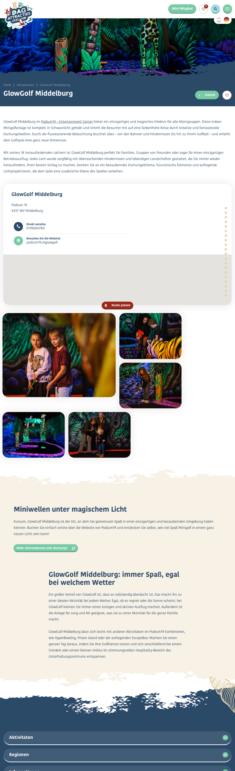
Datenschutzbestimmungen (113, 755)
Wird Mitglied (181, 9)
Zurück (206, 94)
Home (7, 85)
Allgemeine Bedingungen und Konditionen (175, 755)
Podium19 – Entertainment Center (67, 123)
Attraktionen (26, 85)
